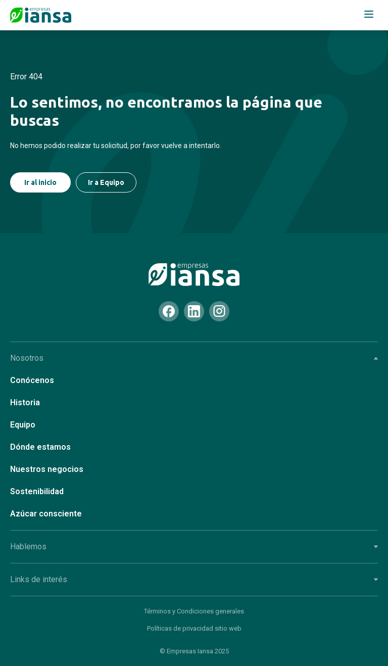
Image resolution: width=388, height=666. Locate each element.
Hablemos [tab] (194, 546)
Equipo (22, 425)
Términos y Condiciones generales (194, 611)
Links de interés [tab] (194, 579)
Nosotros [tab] (194, 358)
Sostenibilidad (37, 491)
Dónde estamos (40, 447)
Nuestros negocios (46, 469)
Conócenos (32, 380)
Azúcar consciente (46, 513)
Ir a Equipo (106, 182)
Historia (25, 402)
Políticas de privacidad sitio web (194, 628)
